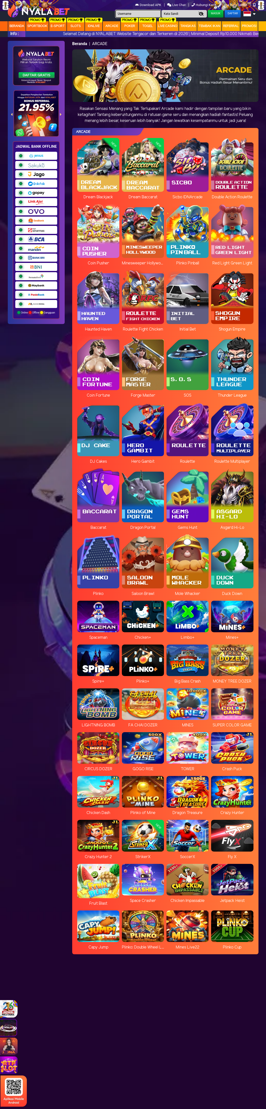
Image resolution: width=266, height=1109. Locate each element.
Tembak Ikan (209, 26)
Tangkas (188, 26)
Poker (129, 26)
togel (147, 26)
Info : (14, 34)
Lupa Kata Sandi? (235, 5)
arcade (111, 26)
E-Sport (58, 26)
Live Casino (167, 26)
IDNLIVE (94, 26)
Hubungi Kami (204, 5)
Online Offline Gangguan (36, 312)
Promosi (249, 26)
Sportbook (37, 26)
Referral (231, 26)
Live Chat (176, 5)
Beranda (17, 26)
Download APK (148, 5)
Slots (75, 26)
